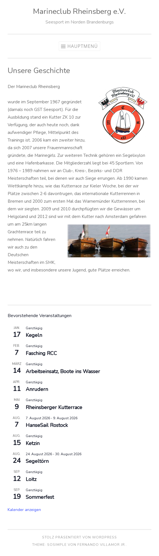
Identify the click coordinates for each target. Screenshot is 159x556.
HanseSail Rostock (47, 425)
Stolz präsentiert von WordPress (79, 537)
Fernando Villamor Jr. (101, 544)
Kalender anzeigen (24, 509)
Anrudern (37, 389)
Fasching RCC (41, 353)
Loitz (31, 479)
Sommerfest (40, 497)
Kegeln (34, 335)
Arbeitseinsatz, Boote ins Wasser (63, 371)
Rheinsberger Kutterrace (54, 407)
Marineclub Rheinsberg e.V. (79, 11)
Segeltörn (37, 461)
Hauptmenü (82, 46)
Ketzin (33, 443)
